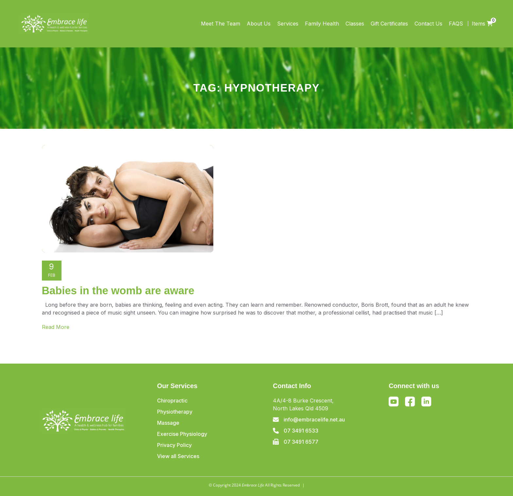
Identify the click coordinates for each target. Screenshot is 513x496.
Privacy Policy (174, 445)
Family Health (322, 23)
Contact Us (428, 23)
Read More (55, 327)
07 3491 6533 (301, 430)
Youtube (393, 401)
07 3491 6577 (301, 441)
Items (482, 23)
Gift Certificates (389, 23)
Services (287, 23)
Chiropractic (172, 400)
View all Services (178, 456)
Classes (354, 23)
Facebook (410, 402)
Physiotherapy (174, 411)
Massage (168, 422)
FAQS (456, 23)
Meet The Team (220, 23)
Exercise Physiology (182, 434)
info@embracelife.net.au (314, 419)
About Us (259, 23)
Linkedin (426, 401)
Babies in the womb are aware (118, 290)
